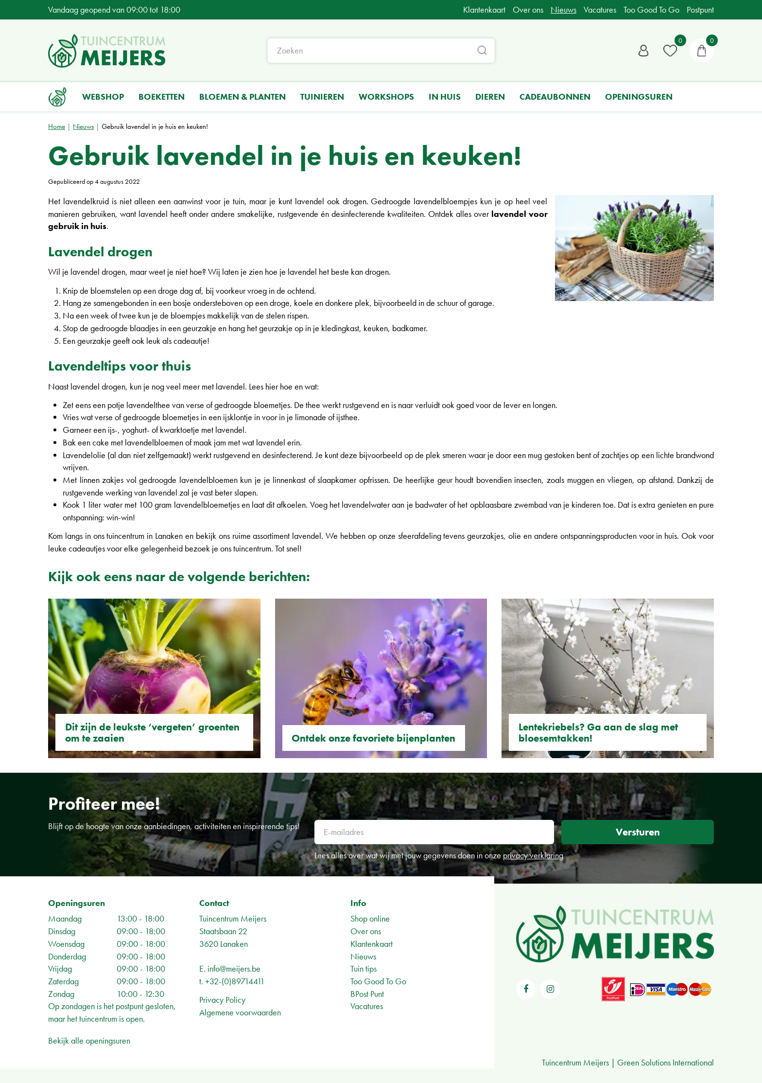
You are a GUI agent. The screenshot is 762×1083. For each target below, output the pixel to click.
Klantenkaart (371, 943)
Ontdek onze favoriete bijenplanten (373, 738)
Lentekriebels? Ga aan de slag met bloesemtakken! (598, 732)
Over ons (365, 931)
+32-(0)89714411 (235, 981)
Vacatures (366, 1006)
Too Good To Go (378, 981)
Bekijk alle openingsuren (89, 1040)
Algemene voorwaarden (240, 1012)
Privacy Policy (222, 999)
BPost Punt (367, 993)
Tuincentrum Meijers (232, 918)
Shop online (370, 918)
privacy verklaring (533, 855)
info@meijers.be (234, 968)
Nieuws (363, 956)
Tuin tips (363, 968)
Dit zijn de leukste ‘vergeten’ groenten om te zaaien (152, 732)
